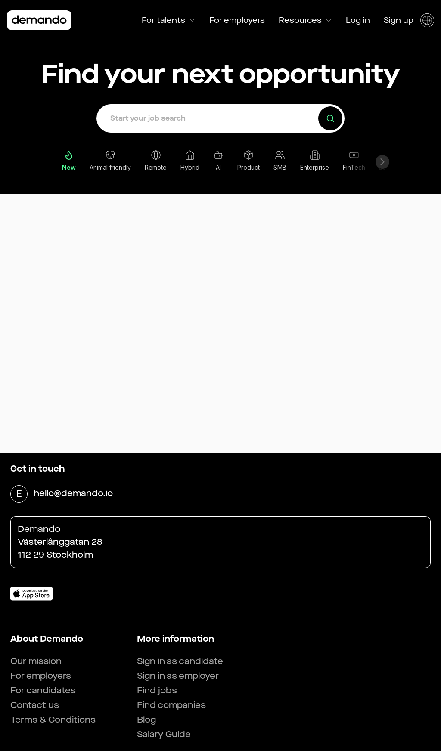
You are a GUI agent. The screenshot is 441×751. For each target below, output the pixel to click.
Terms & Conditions (53, 720)
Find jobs (157, 690)
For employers (237, 20)
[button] (220, 118)
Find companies (171, 705)
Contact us (34, 705)
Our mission (36, 661)
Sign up (398, 20)
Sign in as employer (178, 676)
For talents (169, 20)
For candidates (43, 690)
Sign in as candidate (180, 661)
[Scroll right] (382, 162)
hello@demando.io (73, 493)
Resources (305, 20)
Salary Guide (164, 734)
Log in (358, 20)
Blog (146, 720)
